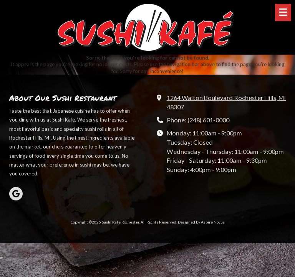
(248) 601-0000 (208, 119)
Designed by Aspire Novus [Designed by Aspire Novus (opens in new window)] (201, 222)
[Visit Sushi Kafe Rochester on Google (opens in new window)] (16, 193)
